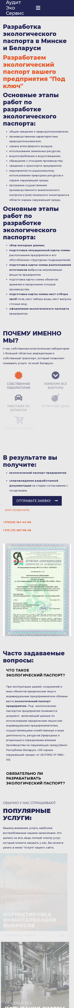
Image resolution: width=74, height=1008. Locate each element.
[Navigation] (38, 8)
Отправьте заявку (37, 501)
